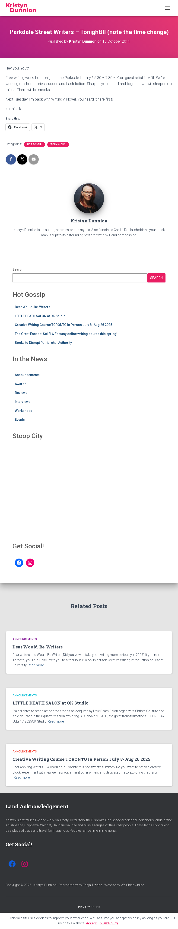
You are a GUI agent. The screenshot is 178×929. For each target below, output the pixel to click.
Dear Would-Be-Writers (32, 307)
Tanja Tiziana (92, 885)
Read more (36, 665)
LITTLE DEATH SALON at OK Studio (40, 316)
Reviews (21, 393)
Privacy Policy (89, 907)
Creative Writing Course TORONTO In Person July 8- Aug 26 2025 (63, 325)
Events (20, 419)
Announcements (27, 375)
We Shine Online (132, 885)
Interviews (22, 402)
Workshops (58, 144)
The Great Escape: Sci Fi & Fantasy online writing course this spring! (66, 334)
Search (18, 269)
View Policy (109, 923)
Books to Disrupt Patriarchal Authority (43, 342)
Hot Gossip (34, 144)
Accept (91, 923)
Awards (20, 384)
